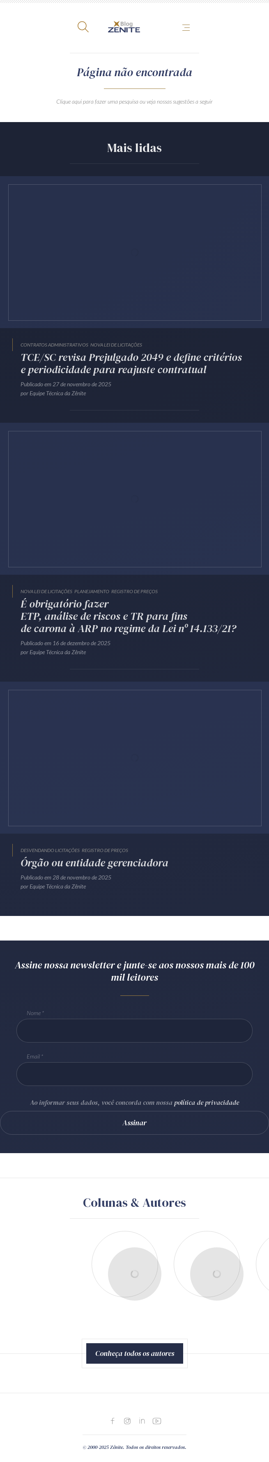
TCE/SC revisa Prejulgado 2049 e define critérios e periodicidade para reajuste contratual (131, 363)
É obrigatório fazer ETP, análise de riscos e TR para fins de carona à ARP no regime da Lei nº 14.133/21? (128, 616)
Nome (34, 1012)
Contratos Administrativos (54, 345)
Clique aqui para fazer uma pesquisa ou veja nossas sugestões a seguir (134, 101)
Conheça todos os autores (134, 1353)
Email (33, 1056)
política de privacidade (206, 1102)
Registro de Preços (134, 591)
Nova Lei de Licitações (116, 345)
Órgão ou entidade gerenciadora (94, 863)
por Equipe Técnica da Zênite (53, 393)
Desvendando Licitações (50, 850)
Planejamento (91, 591)
